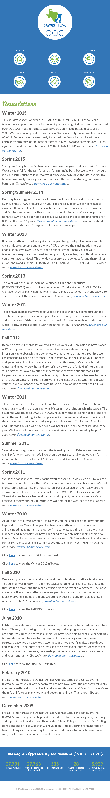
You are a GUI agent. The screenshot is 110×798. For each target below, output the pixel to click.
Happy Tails (89, 50)
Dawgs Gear (89, 73)
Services (20, 50)
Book (54, 50)
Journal (54, 73)
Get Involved (19, 73)
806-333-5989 (61, 789)
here (12, 555)
